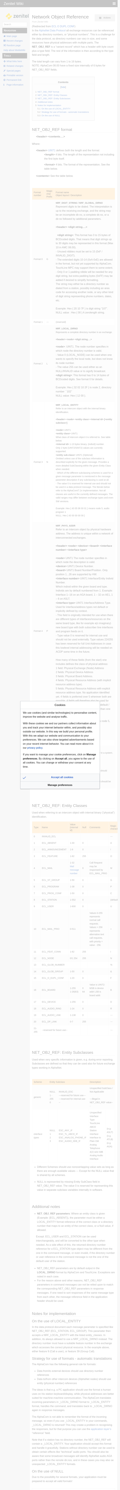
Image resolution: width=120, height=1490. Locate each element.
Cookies (60, 705)
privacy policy (34, 747)
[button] (60, 777)
